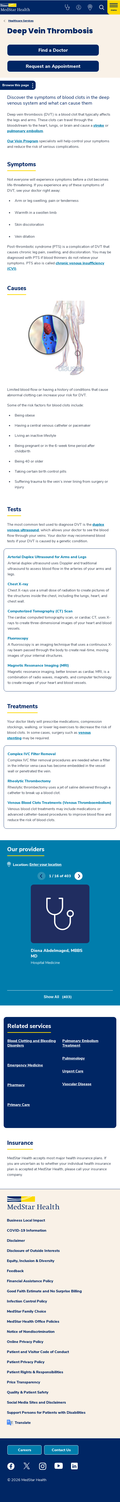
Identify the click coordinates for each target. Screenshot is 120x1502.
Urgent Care (72, 1071)
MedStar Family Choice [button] (26, 1311)
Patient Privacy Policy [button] (26, 1362)
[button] (67, 7)
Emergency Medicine (25, 1065)
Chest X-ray (18, 584)
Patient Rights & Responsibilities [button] (35, 1372)
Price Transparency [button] (23, 1382)
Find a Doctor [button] (53, 50)
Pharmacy (16, 1085)
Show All (57, 996)
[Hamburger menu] (113, 7)
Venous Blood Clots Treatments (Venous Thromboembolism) (59, 802)
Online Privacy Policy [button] (25, 1341)
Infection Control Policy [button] (27, 1301)
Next (78, 876)
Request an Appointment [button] (53, 66)
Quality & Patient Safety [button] (28, 1392)
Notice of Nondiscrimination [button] (31, 1331)
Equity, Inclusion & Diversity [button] (30, 1260)
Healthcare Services (21, 21)
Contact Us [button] (61, 1450)
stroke (98, 125)
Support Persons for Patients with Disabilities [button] (46, 1412)
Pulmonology (73, 1058)
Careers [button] (24, 1450)
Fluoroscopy (18, 638)
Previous (41, 876)
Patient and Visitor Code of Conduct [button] (38, 1351)
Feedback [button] (15, 1271)
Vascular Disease (76, 1084)
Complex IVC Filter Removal (32, 754)
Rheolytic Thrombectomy (29, 781)
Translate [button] (23, 1422)
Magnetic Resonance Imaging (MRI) (38, 665)
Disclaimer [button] (16, 1240)
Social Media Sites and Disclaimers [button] (36, 1402)
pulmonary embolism (25, 131)
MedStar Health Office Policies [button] (33, 1321)
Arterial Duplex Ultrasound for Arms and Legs (47, 557)
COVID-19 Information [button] (26, 1230)
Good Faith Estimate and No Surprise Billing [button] (44, 1291)
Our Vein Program (22, 141)
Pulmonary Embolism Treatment (80, 1043)
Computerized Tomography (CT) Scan (40, 611)
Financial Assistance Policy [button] (30, 1281)
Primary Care (18, 1104)
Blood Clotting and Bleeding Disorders (31, 1043)
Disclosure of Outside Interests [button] (33, 1250)
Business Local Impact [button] (26, 1220)
